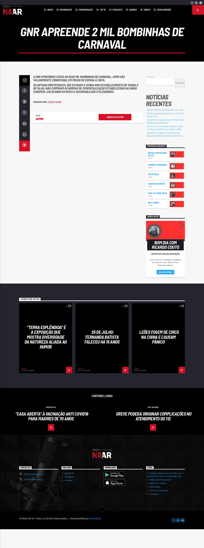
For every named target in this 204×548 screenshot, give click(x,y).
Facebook (69, 492)
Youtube (69, 499)
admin (39, 138)
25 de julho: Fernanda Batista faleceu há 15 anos (101, 355)
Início (50, 9)
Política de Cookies (158, 502)
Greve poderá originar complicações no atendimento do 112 (153, 435)
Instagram (69, 495)
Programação (86, 9)
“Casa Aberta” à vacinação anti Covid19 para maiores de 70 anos (51, 435)
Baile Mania (153, 221)
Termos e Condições (158, 509)
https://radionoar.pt (33, 493)
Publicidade (154, 505)
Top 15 (103, 9)
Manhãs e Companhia (157, 183)
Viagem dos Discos (156, 202)
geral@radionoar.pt (33, 498)
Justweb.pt (95, 537)
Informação (66, 9)
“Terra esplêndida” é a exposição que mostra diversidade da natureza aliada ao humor (46, 355)
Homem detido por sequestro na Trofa (165, 128)
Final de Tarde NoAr (157, 212)
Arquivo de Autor (115, 135)
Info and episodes (165, 291)
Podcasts (117, 9)
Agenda (133, 9)
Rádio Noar (54, 121)
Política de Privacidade (160, 498)
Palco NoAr (153, 193)
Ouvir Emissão (164, 9)
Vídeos (147, 9)
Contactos (154, 512)
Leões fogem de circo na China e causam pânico (159, 355)
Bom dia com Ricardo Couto (157, 173)
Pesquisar (150, 95)
